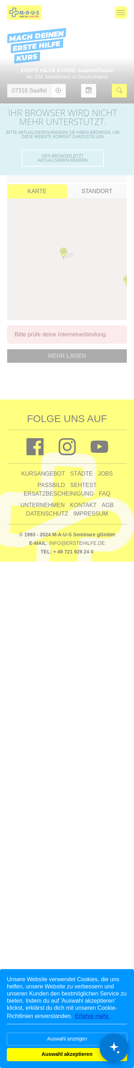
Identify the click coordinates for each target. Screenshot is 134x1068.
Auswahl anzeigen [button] (67, 1039)
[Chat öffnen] (114, 1048)
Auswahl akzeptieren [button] (66, 1054)
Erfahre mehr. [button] (92, 1016)
